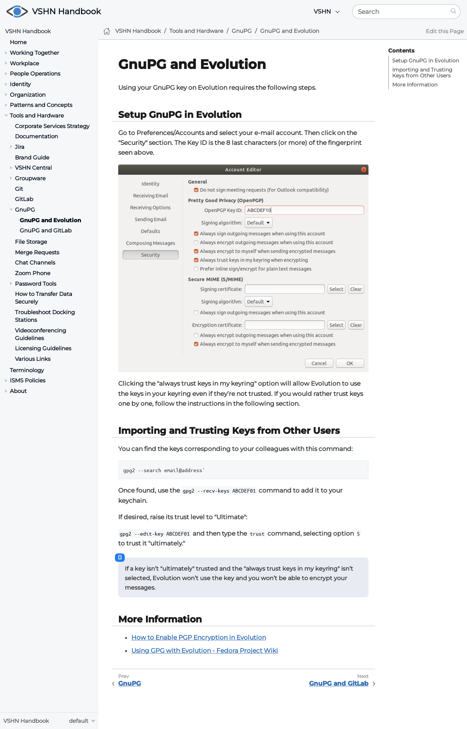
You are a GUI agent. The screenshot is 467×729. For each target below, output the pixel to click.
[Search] (399, 11)
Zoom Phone (32, 273)
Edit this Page (445, 31)
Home (18, 42)
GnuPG (25, 209)
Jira (19, 146)
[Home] (107, 31)
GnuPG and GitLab (46, 230)
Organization (28, 94)
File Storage (31, 241)
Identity (20, 84)
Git (19, 188)
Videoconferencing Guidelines (40, 334)
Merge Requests (37, 252)
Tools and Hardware (37, 115)
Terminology (27, 370)
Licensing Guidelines (43, 348)
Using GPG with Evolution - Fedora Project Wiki (204, 650)
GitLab (24, 199)
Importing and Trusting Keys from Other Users (422, 72)
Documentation (36, 136)
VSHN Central (33, 167)
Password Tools (35, 283)
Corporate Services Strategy (52, 126)
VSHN (322, 11)
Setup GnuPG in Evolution (425, 60)
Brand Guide (32, 157)
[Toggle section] (6, 53)
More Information (414, 85)
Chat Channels (35, 262)
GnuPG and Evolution (50, 220)
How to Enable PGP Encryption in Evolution (198, 637)
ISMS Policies (27, 380)
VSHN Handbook (66, 11)
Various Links (32, 358)
